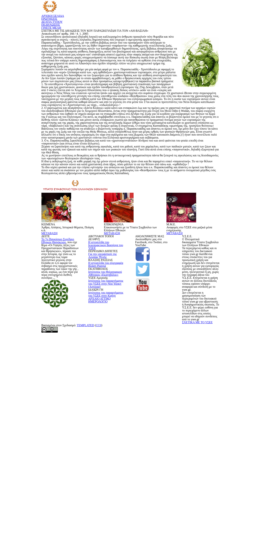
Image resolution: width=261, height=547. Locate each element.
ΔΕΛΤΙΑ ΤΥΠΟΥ (152, 10)
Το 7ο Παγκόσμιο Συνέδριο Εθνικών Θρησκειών (59, 445)
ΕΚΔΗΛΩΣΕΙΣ (179, 10)
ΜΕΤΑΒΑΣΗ (55, 395)
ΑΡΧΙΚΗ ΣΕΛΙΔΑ (97, 10)
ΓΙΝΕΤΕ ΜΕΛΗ (207, 10)
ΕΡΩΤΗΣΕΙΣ (124, 10)
